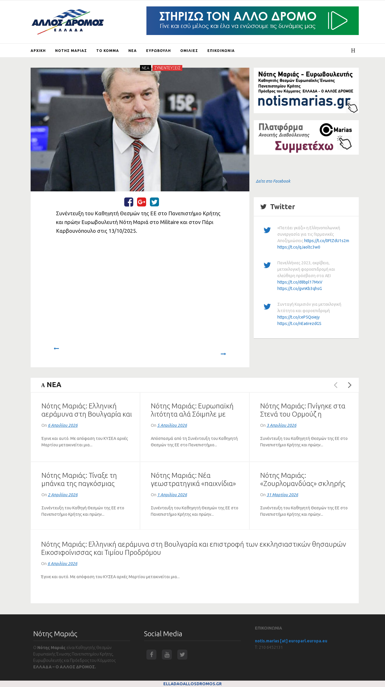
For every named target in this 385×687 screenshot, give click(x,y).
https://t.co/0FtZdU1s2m (326, 240)
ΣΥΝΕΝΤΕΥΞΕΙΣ (167, 68)
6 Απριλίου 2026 (63, 425)
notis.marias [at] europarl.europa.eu (291, 641)
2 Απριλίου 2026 (63, 494)
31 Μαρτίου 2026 (282, 494)
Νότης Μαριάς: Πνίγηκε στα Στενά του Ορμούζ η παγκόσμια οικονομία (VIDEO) (305, 414)
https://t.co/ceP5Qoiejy (298, 317)
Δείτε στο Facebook (273, 181)
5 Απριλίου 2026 (172, 425)
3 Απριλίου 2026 (281, 425)
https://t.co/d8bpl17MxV (299, 282)
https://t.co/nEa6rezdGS (299, 323)
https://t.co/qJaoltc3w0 (298, 247)
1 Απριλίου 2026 (172, 494)
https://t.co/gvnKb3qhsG (299, 288)
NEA (145, 68)
